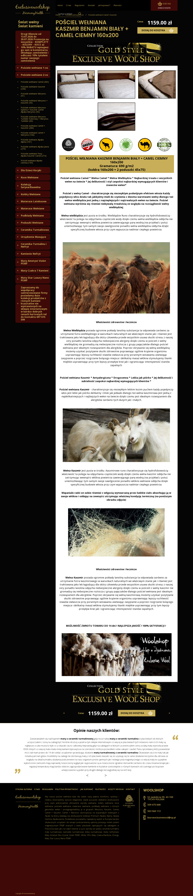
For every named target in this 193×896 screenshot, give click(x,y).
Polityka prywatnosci (66, 789)
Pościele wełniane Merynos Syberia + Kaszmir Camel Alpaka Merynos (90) (33, 109)
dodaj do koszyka (158, 30)
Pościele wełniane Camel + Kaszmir (102, 15)
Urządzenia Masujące (33, 236)
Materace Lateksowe (34, 201)
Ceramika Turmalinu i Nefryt (34, 245)
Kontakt (130, 789)
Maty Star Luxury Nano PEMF (35, 279)
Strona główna (23, 789)
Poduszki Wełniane (32, 222)
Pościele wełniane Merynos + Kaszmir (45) (34, 101)
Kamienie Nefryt (31, 253)
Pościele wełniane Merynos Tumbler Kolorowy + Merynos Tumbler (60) (34, 118)
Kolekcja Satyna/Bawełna (30, 186)
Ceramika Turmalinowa (35, 229)
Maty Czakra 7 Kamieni (34, 270)
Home (58, 15)
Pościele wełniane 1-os (34, 67)
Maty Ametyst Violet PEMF (33, 262)
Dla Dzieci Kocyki (31, 170)
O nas (68, 5)
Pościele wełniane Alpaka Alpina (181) (32, 140)
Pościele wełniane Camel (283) (35, 81)
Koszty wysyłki (116, 789)
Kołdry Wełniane (30, 194)
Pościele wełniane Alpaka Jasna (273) (35, 147)
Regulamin (47, 789)
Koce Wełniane (29, 177)
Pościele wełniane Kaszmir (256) (33, 87)
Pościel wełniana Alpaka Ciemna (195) (31, 161)
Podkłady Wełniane (32, 215)
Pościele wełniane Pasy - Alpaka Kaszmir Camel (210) (33, 154)
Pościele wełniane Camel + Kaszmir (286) (33, 126)
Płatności (100, 789)
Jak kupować (86, 789)
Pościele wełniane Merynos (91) (33, 94)
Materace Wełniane (32, 208)
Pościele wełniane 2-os (34, 74)
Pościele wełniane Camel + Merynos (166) (33, 133)
